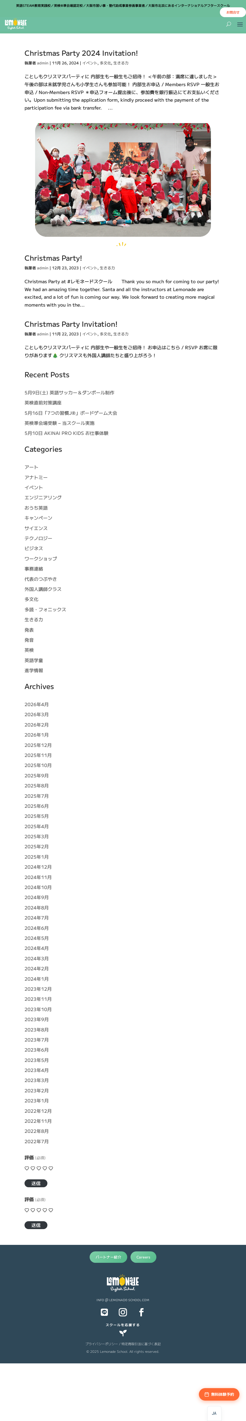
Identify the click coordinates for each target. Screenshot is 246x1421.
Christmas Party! (53, 258)
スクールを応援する (123, 1324)
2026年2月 (37, 724)
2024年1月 (37, 978)
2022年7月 (37, 1141)
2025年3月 (37, 836)
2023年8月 (37, 1029)
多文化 (105, 63)
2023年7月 (37, 1039)
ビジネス (34, 548)
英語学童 (34, 660)
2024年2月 (37, 968)
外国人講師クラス (43, 588)
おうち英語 (36, 507)
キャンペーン (38, 517)
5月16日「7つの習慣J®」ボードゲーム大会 (71, 412)
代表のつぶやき (41, 578)
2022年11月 (38, 1120)
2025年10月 (38, 765)
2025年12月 (38, 744)
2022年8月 (37, 1130)
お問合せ (232, 12)
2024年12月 (38, 866)
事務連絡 (34, 568)
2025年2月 (37, 846)
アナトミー (36, 477)
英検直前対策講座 (43, 402)
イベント (90, 63)
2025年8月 (37, 785)
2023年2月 (37, 1090)
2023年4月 (37, 1070)
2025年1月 (37, 856)
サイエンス (36, 528)
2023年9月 (37, 1019)
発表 (29, 629)
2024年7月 (37, 917)
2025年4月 (37, 826)
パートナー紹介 (108, 1257)
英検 (29, 649)
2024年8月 (37, 907)
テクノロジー (38, 538)
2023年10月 (38, 1009)
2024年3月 (37, 958)
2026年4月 (37, 704)
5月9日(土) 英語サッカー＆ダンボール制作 (69, 392)
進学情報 (34, 670)
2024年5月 (37, 937)
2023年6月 (37, 1049)
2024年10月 (38, 887)
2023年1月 (37, 1100)
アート (31, 466)
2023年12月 (38, 988)
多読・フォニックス (45, 609)
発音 (29, 639)
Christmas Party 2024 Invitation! (81, 53)
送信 (36, 1183)
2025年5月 (37, 815)
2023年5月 (37, 1060)
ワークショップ (41, 558)
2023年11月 (38, 998)
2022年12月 (38, 1110)
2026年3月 (37, 714)
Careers (143, 1257)
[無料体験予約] (219, 1394)
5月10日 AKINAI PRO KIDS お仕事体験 (66, 432)
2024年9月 (37, 897)
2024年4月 (37, 948)
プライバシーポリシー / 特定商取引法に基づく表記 (123, 1343)
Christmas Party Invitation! (71, 324)
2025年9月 (37, 775)
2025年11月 (38, 755)
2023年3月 (37, 1080)
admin (42, 63)
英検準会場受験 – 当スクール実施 (60, 422)
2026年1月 (37, 734)
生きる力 (121, 63)
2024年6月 (37, 927)
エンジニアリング (43, 497)
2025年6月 (37, 805)
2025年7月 (37, 795)
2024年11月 (38, 877)
